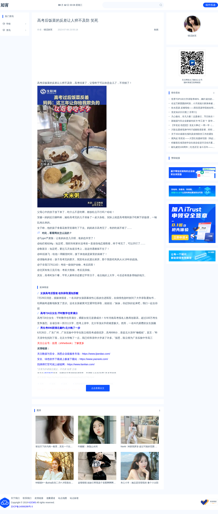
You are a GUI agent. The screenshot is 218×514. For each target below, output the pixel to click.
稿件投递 (211, 5)
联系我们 (27, 498)
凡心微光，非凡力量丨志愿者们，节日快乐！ (193, 116)
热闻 (156, 29)
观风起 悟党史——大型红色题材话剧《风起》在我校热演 (193, 139)
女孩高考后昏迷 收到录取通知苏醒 (59, 293)
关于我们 (15, 498)
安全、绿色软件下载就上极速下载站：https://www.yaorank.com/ (72, 359)
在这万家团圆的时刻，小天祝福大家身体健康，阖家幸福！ (192, 104)
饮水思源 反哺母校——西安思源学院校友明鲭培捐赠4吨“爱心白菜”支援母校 (193, 108)
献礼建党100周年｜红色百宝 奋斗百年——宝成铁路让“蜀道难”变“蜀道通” (193, 147)
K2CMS (32, 502)
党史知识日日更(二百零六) (184, 112)
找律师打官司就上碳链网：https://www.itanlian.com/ (66, 364)
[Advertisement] (97, 58)
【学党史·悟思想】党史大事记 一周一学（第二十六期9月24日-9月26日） (192, 125)
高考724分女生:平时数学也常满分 (59, 313)
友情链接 (39, 498)
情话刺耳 (48, 29)
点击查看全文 (97, 388)
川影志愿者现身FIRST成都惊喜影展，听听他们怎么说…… (193, 130)
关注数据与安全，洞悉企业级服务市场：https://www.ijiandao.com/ (73, 353)
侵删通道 (50, 498)
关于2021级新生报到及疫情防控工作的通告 (192, 134)
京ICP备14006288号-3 (22, 506)
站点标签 (74, 498)
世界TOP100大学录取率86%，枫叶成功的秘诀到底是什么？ (192, 99)
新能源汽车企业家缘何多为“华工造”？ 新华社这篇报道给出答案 (193, 121)
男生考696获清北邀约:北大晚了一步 (60, 328)
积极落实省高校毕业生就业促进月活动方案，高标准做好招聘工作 (193, 143)
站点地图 (62, 498)
